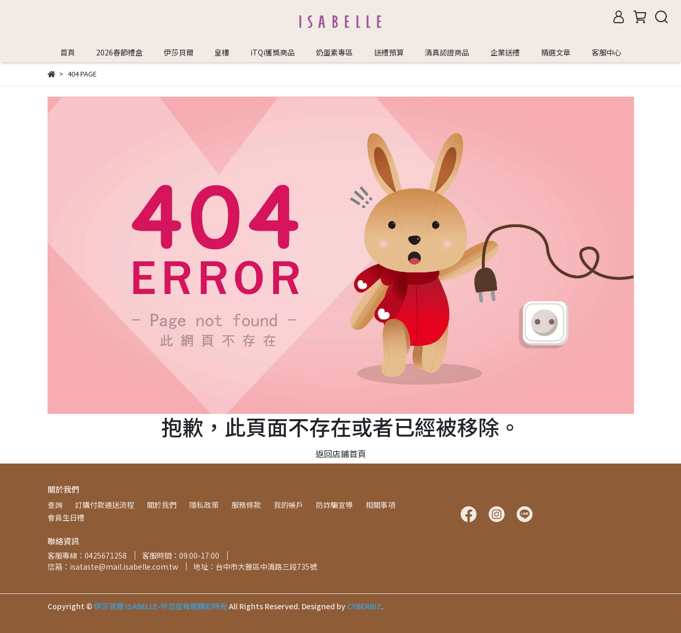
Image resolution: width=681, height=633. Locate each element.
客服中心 (606, 52)
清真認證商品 (447, 52)
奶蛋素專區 (334, 52)
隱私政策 (204, 504)
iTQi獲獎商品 (272, 52)
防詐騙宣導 (334, 504)
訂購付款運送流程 (104, 504)
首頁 (67, 52)
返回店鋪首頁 (340, 453)
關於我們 (161, 504)
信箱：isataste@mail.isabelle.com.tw (113, 566)
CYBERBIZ (364, 606)
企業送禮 (505, 52)
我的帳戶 (288, 504)
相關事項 (380, 504)
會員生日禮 (66, 517)
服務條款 (246, 504)
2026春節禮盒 (119, 52)
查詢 (55, 504)
